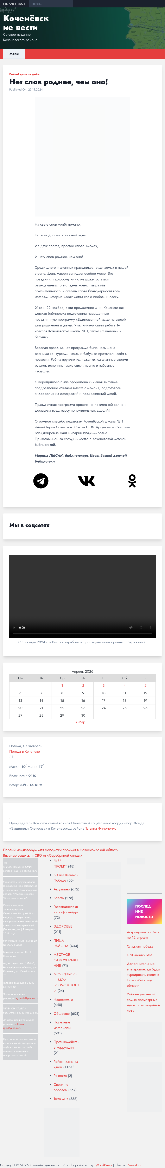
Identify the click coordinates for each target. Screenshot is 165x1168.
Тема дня (61, 1098)
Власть (59, 898)
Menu (14, 53)
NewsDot (134, 1165)
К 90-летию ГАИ (139, 955)
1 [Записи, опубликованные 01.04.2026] (62, 685)
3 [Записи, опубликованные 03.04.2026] (104, 685)
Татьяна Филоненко (100, 828)
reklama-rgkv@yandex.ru (13, 1026)
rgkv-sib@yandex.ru (27, 998)
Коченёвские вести (26, 22)
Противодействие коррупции (67, 1044)
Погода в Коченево (24, 751)
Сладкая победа (140, 946)
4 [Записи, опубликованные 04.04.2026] (124, 685)
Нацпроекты (63, 999)
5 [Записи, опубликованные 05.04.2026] (145, 685)
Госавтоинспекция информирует (66, 909)
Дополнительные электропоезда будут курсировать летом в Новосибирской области (143, 974)
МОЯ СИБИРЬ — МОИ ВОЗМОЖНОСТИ (66, 982)
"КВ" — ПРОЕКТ (60, 863)
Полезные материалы (62, 1025)
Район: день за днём (24, 74)
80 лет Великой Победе (66, 877)
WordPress (103, 1165)
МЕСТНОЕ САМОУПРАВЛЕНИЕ (66, 960)
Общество (62, 1013)
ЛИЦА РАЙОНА (61, 943)
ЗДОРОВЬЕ (63, 926)
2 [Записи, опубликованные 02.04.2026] (83, 685)
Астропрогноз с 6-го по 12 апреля (143, 934)
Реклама (60, 1075)
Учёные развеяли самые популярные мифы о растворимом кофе (143, 1002)
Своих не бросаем (61, 1087)
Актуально (62, 889)
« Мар (80, 722)
